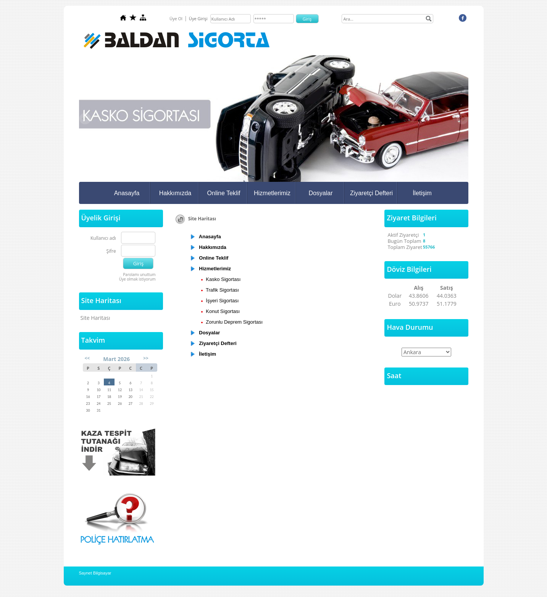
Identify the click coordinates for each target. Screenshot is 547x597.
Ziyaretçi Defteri (371, 193)
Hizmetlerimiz (272, 193)
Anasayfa (127, 193)
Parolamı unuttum (139, 274)
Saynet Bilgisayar (95, 573)
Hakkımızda (175, 193)
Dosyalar (320, 193)
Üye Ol (175, 18)
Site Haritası (95, 317)
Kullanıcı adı (103, 238)
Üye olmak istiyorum (137, 279)
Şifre (111, 251)
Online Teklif (223, 193)
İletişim (422, 193)
